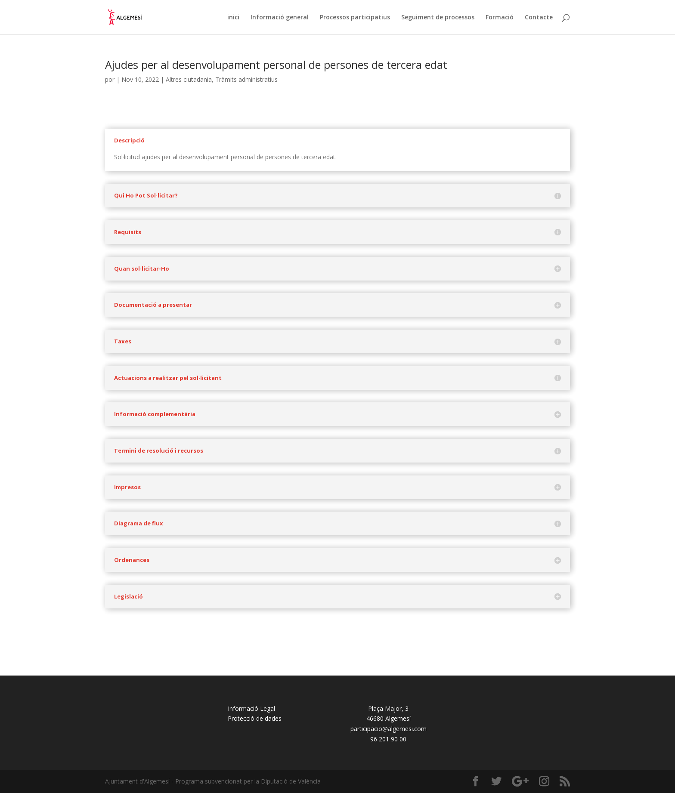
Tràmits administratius (246, 79)
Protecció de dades (255, 718)
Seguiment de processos (437, 17)
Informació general (280, 17)
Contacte (539, 17)
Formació (500, 17)
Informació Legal (251, 708)
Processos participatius (355, 17)
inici (233, 17)
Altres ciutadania (189, 79)
